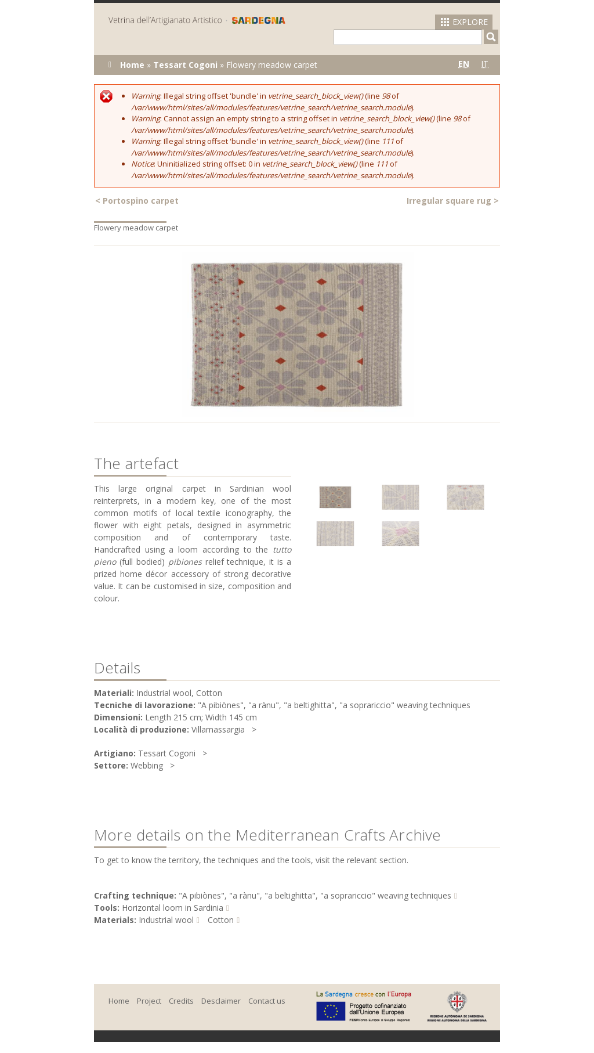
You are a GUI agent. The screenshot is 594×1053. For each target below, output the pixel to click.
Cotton (221, 919)
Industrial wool (166, 919)
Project (149, 1001)
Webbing (147, 765)
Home (132, 64)
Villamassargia (218, 729)
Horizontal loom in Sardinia (172, 907)
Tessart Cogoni (185, 64)
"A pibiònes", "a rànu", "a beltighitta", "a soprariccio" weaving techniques (315, 895)
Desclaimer (221, 1001)
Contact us (266, 1001)
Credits (181, 1001)
